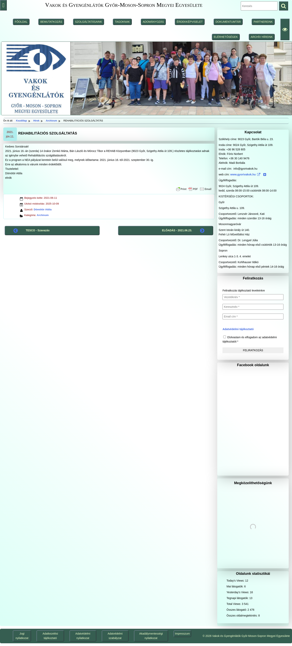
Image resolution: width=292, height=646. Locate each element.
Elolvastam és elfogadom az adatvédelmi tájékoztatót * (249, 339)
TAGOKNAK (122, 21)
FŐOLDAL (21, 21)
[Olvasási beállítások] (284, 29)
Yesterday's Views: (238, 592)
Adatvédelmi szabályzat (115, 636)
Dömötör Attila (43, 209)
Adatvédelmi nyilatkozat (82, 636)
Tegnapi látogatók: (238, 598)
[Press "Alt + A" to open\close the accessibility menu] (3, 5)
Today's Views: (236, 580)
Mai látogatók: (235, 586)
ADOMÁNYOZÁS (153, 21)
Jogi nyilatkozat (22, 636)
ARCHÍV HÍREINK (262, 36)
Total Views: (234, 603)
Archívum (43, 215)
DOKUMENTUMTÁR (228, 21)
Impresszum (182, 633)
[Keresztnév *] (252, 307)
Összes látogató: (237, 609)
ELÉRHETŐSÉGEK (226, 36)
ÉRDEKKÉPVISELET (190, 21)
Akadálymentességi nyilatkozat (151, 636)
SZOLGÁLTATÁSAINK (88, 21)
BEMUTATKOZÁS (51, 21)
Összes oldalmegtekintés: (242, 615)
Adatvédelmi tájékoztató (238, 329)
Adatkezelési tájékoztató (50, 636)
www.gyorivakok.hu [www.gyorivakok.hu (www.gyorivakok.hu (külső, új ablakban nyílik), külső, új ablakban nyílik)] (248, 174)
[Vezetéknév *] (252, 297)
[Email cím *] (252, 316)
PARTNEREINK (263, 21)
